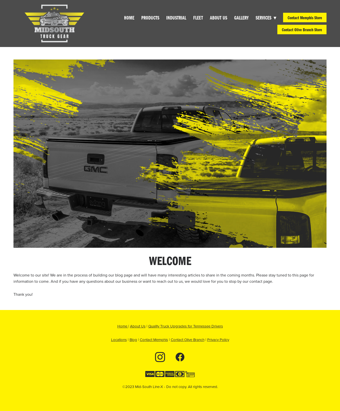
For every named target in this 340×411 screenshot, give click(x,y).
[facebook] (179, 356)
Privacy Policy (218, 339)
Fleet (198, 17)
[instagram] (160, 356)
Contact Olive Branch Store (302, 29)
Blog (133, 339)
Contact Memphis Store (305, 17)
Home (129, 17)
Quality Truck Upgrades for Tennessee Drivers (185, 326)
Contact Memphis (154, 339)
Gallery (241, 17)
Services (266, 17)
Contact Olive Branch (187, 339)
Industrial (176, 17)
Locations (119, 339)
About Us (218, 17)
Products (150, 17)
